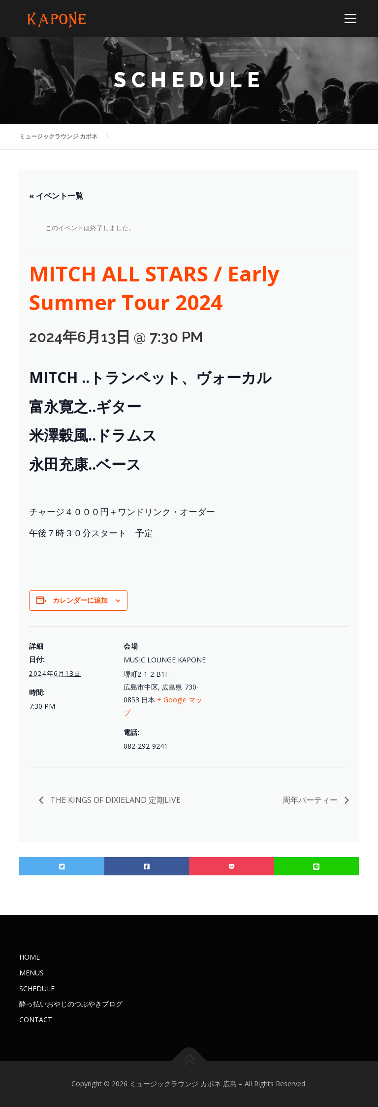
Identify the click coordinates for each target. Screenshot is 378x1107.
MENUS (31, 972)
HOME (29, 957)
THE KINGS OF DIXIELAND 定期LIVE (114, 800)
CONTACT (35, 1019)
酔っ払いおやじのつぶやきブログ (71, 1003)
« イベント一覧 (56, 195)
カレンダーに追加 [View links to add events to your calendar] (80, 600)
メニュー (350, 18)
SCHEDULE (37, 988)
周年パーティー (311, 800)
